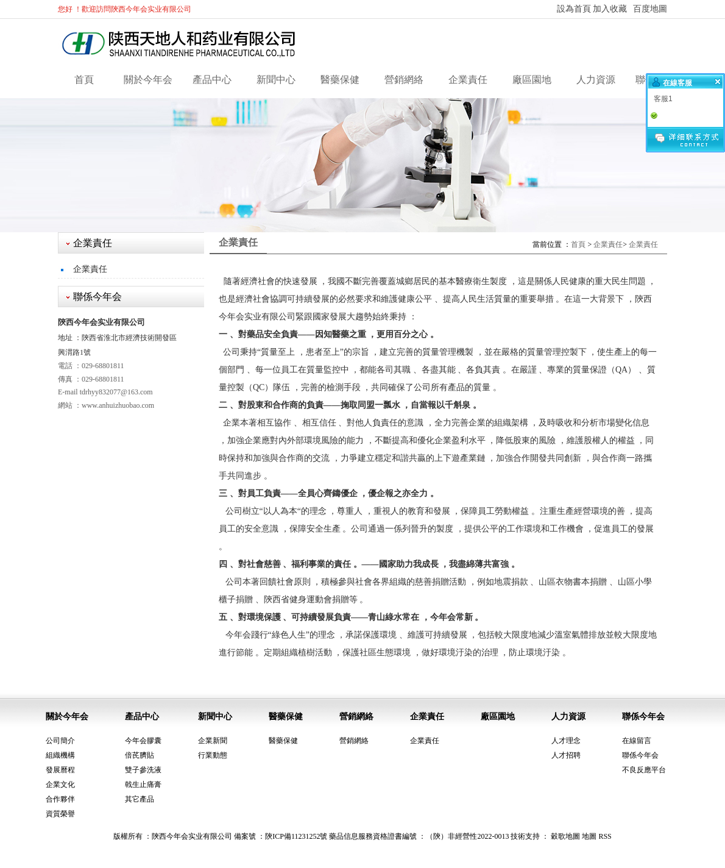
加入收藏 (610, 8)
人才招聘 (566, 755)
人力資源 (595, 79)
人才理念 (566, 740)
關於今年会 (148, 79)
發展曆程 (60, 770)
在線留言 (636, 740)
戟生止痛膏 (143, 784)
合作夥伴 (60, 799)
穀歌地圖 (565, 836)
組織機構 (60, 755)
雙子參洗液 (143, 770)
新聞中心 (275, 79)
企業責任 (467, 79)
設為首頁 (574, 8)
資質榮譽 (60, 813)
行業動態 (212, 755)
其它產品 (139, 799)
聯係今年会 (643, 716)
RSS (604, 836)
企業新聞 (212, 740)
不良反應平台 (644, 770)
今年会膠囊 (143, 740)
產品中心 (212, 79)
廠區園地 (531, 79)
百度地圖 (650, 8)
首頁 (84, 79)
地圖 (589, 836)
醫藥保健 (339, 79)
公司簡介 (60, 740)
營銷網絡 (403, 79)
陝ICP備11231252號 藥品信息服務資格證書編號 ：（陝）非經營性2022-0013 (387, 836)
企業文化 (60, 784)
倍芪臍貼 (139, 755)
